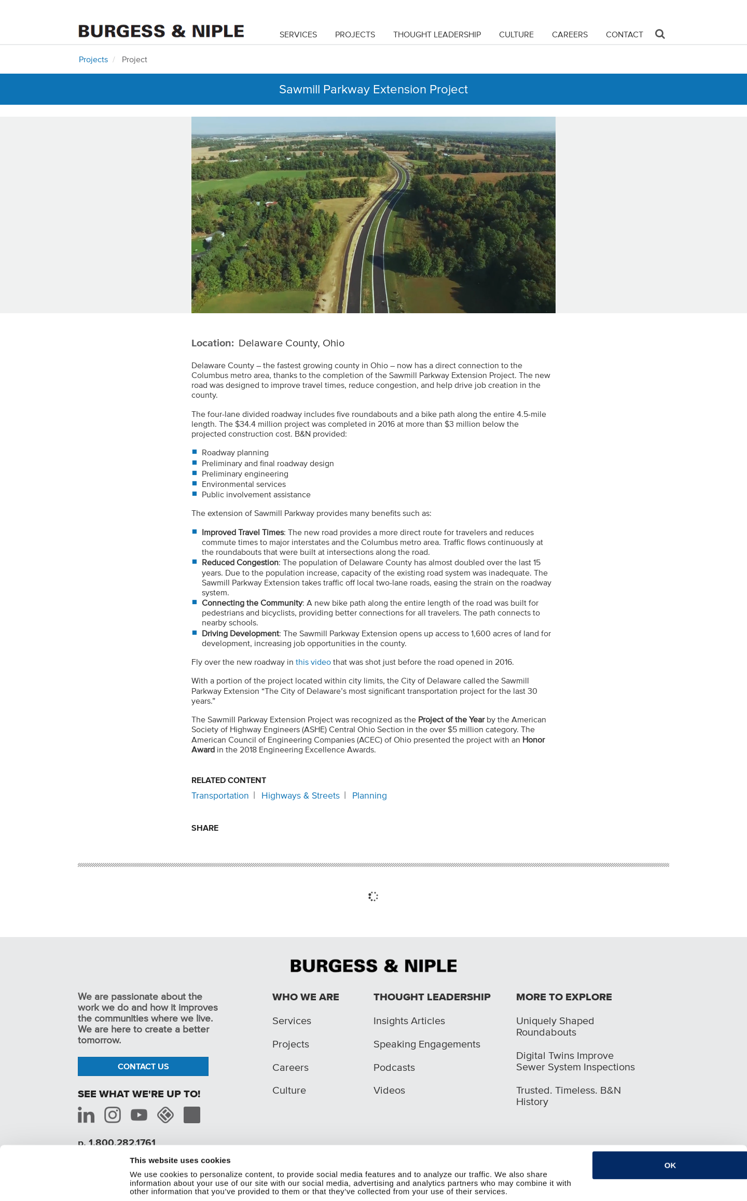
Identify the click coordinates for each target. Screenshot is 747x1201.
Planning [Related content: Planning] (369, 795)
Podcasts (394, 1067)
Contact (624, 34)
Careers (570, 34)
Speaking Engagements (427, 1044)
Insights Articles (409, 1020)
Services (298, 34)
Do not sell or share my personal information (214, 1186)
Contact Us (143, 1066)
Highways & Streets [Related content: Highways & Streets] (300, 795)
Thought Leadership (437, 34)
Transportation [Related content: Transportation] (220, 795)
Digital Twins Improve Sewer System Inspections (575, 1061)
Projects (355, 34)
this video (313, 661)
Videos (389, 1090)
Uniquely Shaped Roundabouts (555, 1026)
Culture (516, 34)
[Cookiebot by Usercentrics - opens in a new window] (61, 1187)
